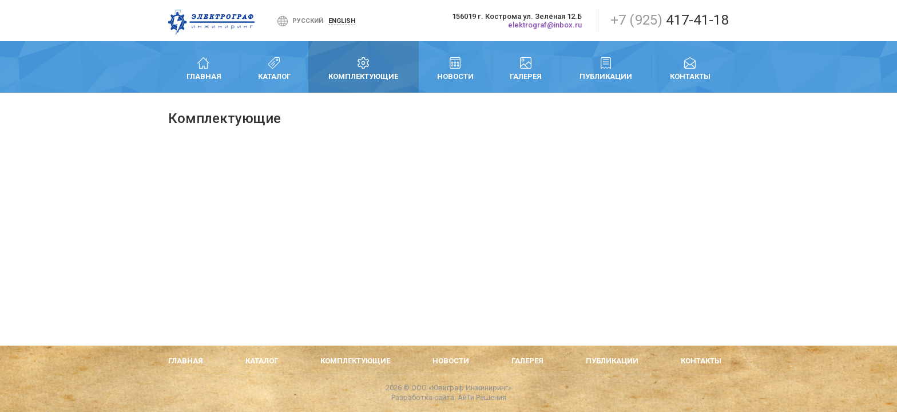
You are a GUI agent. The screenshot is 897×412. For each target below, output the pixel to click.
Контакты (690, 68)
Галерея (526, 68)
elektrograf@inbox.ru (545, 25)
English (341, 21)
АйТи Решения (482, 397)
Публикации (605, 68)
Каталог (274, 68)
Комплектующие (363, 68)
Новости (455, 68)
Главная (204, 68)
